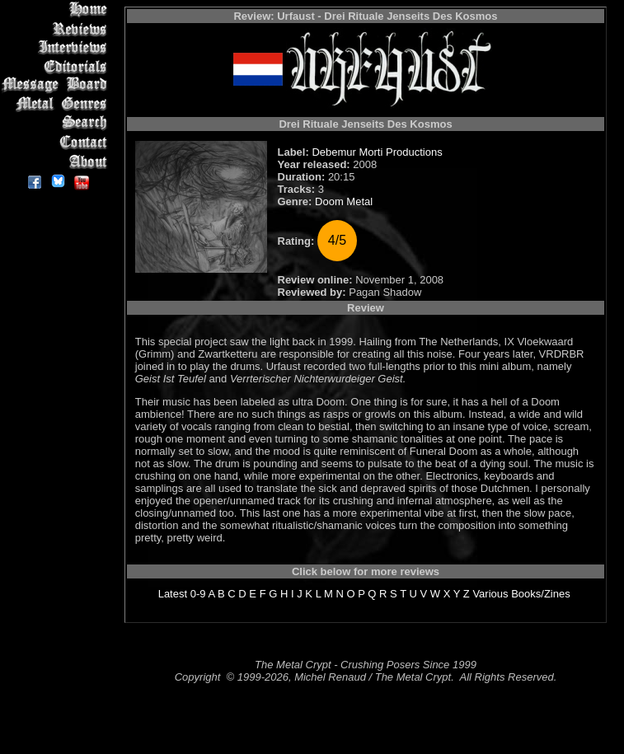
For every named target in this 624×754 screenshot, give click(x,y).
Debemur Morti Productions (377, 152)
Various (490, 594)
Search (57, 123)
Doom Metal (344, 201)
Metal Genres (57, 104)
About (57, 161)
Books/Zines (540, 594)
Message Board (57, 85)
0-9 (198, 594)
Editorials (57, 66)
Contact (57, 142)
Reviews (57, 28)
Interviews (57, 47)
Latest (172, 594)
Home (57, 9)
